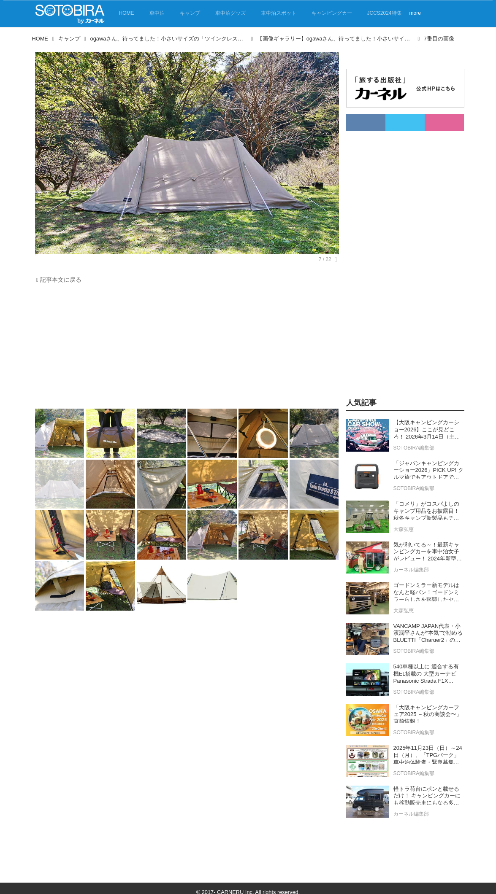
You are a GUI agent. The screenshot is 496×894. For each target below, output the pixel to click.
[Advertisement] (185, 348)
